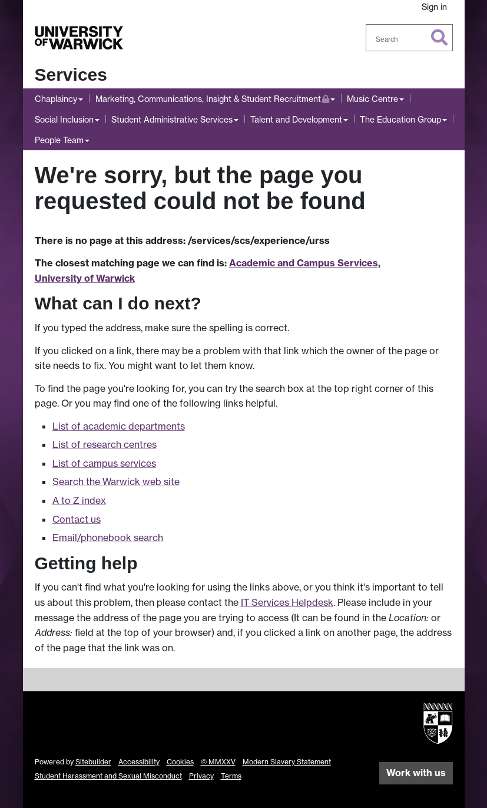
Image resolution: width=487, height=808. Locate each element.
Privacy (201, 775)
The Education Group (400, 119)
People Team (59, 140)
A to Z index (79, 500)
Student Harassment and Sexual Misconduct (108, 775)
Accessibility (139, 761)
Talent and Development (296, 119)
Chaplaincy (56, 99)
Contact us (76, 519)
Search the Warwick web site (116, 481)
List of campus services (104, 463)
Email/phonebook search (107, 537)
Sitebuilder (93, 761)
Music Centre (372, 99)
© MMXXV (218, 761)
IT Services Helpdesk (287, 602)
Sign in (434, 7)
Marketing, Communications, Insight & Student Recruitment (212, 97)
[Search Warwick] (409, 37)
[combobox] (409, 37)
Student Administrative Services (172, 119)
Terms (231, 775)
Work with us (416, 773)
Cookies (180, 761)
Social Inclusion (64, 119)
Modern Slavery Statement (287, 761)
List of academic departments (118, 426)
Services (71, 74)
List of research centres (104, 444)
